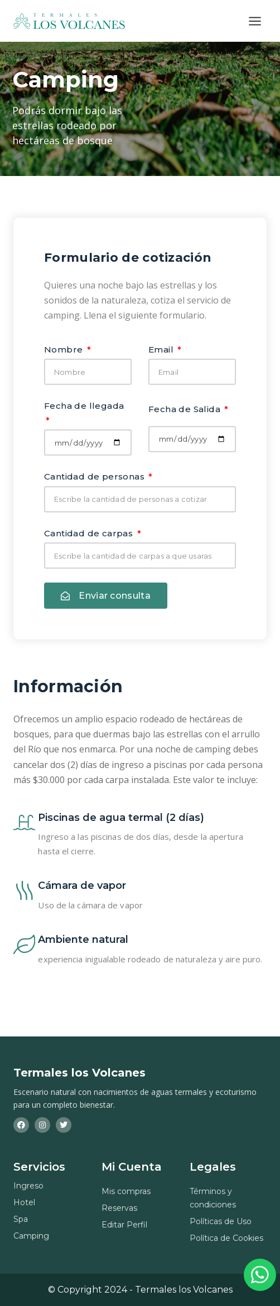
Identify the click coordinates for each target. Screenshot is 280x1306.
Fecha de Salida (185, 409)
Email (162, 349)
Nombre (64, 349)
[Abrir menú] (255, 21)
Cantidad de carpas (90, 533)
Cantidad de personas (95, 476)
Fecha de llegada (84, 405)
